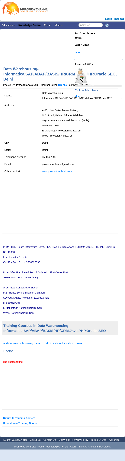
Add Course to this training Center (22, 343)
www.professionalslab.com (57, 171)
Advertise (114, 439)
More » (59, 25)
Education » (8, 25)
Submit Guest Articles (15, 439)
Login (108, 18)
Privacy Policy (80, 439)
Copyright (64, 439)
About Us (35, 439)
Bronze (62, 84)
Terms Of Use (98, 439)
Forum (47, 25)
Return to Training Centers (19, 418)
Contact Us (49, 439)
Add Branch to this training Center (64, 343)
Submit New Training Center (20, 423)
